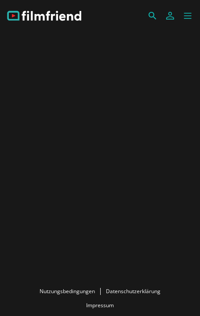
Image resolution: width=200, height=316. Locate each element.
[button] (187, 16)
